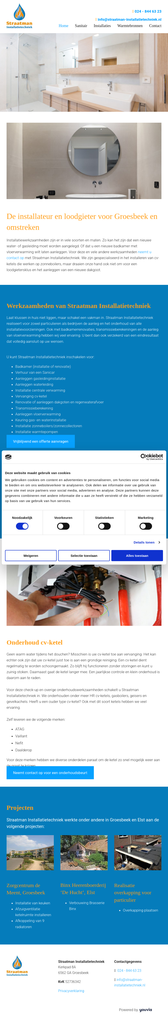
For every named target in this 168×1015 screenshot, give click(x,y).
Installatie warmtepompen (36, 432)
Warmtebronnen (130, 26)
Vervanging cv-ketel (31, 396)
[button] (41, 441)
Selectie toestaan (84, 555)
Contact (155, 26)
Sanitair (81, 26)
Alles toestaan (137, 555)
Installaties (102, 26)
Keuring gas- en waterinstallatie (40, 420)
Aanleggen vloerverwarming (38, 414)
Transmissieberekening (34, 408)
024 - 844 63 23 (148, 11)
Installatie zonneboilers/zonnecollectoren (48, 426)
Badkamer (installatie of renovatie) (43, 366)
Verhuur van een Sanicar (35, 372)
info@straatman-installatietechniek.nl (129, 19)
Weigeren (30, 555)
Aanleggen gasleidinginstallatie (40, 378)
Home (63, 26)
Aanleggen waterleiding (34, 384)
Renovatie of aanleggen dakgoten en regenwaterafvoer (59, 402)
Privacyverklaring (71, 991)
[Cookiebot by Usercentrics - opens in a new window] (144, 457)
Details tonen (144, 542)
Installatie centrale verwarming (40, 390)
